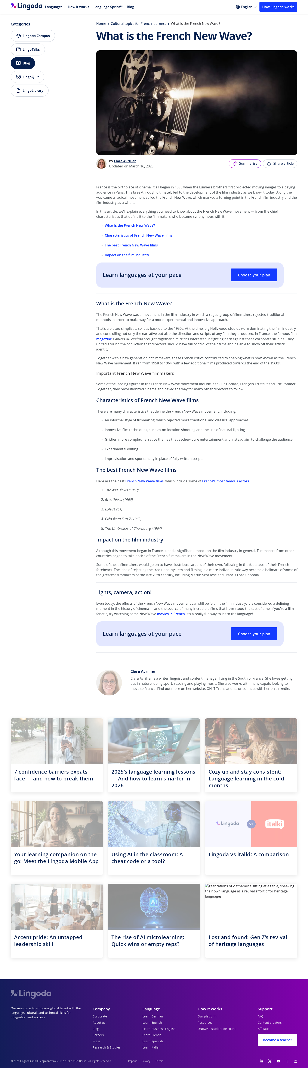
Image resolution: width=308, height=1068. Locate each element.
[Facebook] (287, 1061)
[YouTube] (278, 1061)
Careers (98, 1035)
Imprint (132, 1061)
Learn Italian (151, 1047)
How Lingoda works (278, 6)
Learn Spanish (152, 1041)
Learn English (152, 1022)
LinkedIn (282, 689)
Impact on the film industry (127, 255)
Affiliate (263, 1029)
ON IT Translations (221, 689)
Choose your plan (254, 274)
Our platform (207, 1016)
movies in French (171, 614)
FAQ (261, 1016)
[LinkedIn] (261, 1061)
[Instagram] (295, 1061)
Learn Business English (159, 1029)
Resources (205, 1022)
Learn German (152, 1016)
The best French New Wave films (131, 245)
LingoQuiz (27, 76)
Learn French (151, 1035)
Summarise (245, 163)
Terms (159, 1061)
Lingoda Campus (33, 35)
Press (96, 1041)
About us (99, 1022)
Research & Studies (106, 1047)
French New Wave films (144, 481)
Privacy (146, 1061)
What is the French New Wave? (130, 225)
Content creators (270, 1022)
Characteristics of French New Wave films (138, 235)
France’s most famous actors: (226, 481)
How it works (78, 6)
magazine (104, 339)
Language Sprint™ (108, 6)
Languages (53, 6)
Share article (280, 163)
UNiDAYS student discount (217, 1029)
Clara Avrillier (125, 161)
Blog (130, 6)
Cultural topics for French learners (138, 23)
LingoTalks (28, 49)
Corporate (100, 1016)
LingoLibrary (29, 90)
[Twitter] (269, 1061)
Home (101, 23)
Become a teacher (277, 1040)
